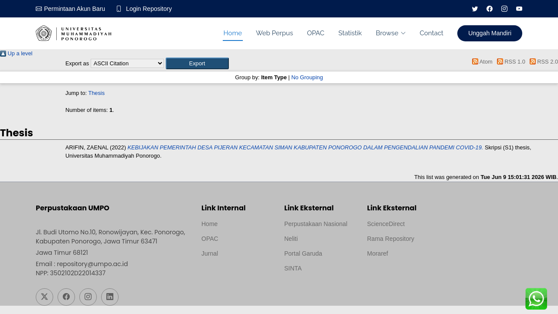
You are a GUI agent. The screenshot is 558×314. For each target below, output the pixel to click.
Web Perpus (274, 33)
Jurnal (209, 253)
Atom (481, 61)
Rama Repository (390, 239)
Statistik (350, 33)
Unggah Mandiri (489, 33)
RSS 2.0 (542, 61)
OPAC (315, 33)
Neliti (291, 239)
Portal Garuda (303, 253)
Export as (77, 63)
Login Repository (149, 8)
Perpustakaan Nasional (315, 224)
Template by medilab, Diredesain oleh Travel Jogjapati (231, 274)
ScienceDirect (386, 224)
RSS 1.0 (509, 61)
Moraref (377, 253)
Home (233, 33)
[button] (197, 63)
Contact (431, 33)
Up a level (16, 53)
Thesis (96, 93)
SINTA (293, 268)
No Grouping (307, 77)
